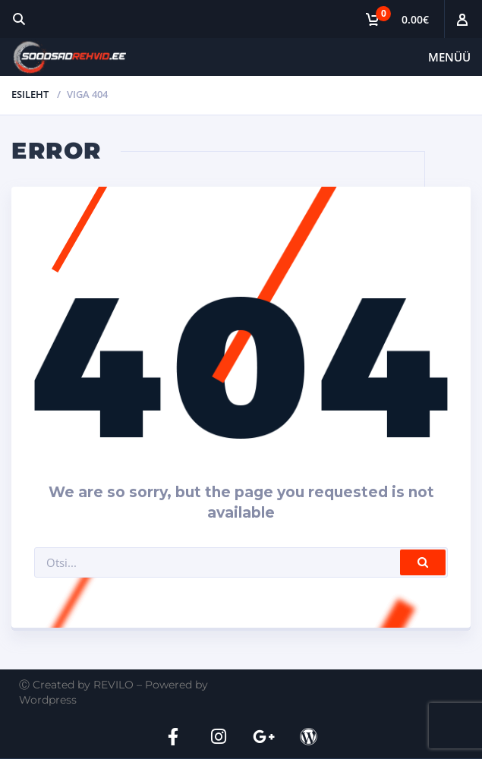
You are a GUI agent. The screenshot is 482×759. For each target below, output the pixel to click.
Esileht (30, 94)
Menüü (449, 57)
